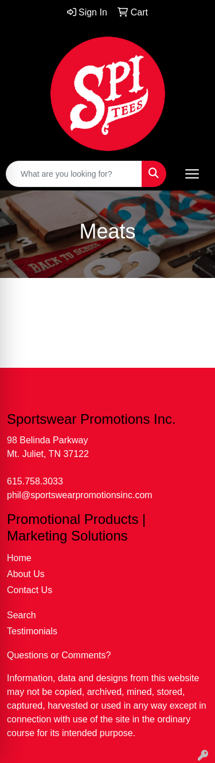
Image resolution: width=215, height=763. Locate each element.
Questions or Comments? (59, 655)
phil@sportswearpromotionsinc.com (80, 495)
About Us (26, 574)
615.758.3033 (35, 481)
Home (19, 558)
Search (21, 615)
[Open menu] (192, 173)
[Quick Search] (74, 174)
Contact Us (29, 590)
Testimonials (32, 631)
